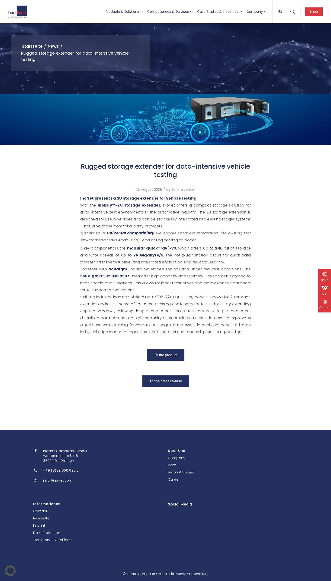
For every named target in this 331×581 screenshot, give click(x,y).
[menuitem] (292, 11)
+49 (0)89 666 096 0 (61, 470)
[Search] (292, 11)
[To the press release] (165, 381)
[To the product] (165, 355)
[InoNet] (17, 12)
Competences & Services (170, 11)
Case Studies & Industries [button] (219, 11)
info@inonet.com (58, 480)
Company (257, 11)
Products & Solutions (124, 11)
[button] (10, 571)
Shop (314, 11)
